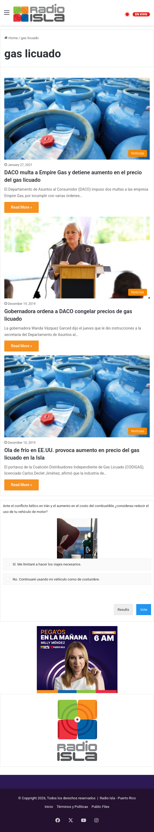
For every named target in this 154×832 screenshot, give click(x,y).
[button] (77, 538)
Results (123, 610)
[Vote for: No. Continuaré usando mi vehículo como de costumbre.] (77, 579)
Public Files (100, 807)
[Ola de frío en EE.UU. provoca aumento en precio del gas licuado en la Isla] (77, 396)
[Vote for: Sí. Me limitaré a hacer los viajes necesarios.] (77, 544)
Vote (143, 610)
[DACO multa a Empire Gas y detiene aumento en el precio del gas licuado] (77, 119)
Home (11, 38)
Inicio (49, 807)
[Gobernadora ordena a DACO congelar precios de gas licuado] (77, 257)
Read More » (21, 207)
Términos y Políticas (72, 807)
